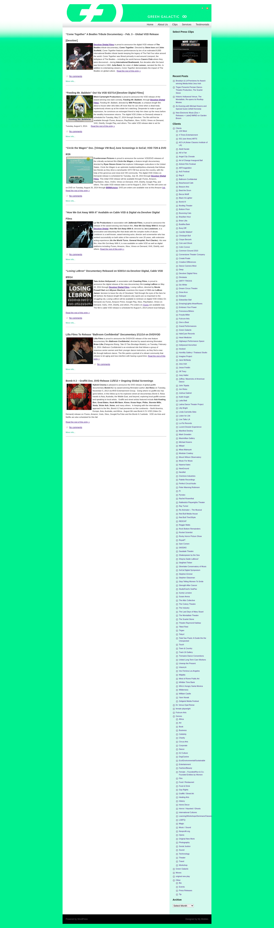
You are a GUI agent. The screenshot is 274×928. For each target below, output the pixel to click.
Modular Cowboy (186, 453)
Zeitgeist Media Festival (189, 701)
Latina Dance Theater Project (191, 404)
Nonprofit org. (184, 831)
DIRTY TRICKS (185, 281)
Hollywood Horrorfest (188, 345)
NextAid (182, 472)
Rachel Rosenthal (186, 498)
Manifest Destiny (186, 431)
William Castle (185, 694)
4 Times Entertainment (188, 135)
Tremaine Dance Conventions (191, 656)
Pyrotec (182, 495)
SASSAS (182, 548)
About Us (163, 24)
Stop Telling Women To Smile (191, 581)
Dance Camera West (187, 266)
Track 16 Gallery (186, 652)
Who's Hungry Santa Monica (191, 686)
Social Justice (184, 846)
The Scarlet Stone (186, 619)
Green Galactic (185, 330)
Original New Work (187, 839)
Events (182, 887)
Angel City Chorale (187, 156)
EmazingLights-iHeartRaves (190, 304)
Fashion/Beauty (185, 768)
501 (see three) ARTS (188, 139)
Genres (179, 716)
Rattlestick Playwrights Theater (192, 502)
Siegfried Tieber (185, 563)
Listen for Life (184, 416)
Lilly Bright (183, 408)
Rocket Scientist (185, 532)
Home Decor (184, 805)
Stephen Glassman (187, 578)
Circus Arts (183, 742)
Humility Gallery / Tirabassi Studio (193, 352)
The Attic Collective (187, 600)
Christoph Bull (185, 236)
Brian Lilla (183, 221)
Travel (181, 861)
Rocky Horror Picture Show (190, 536)
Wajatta (182, 675)
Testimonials (202, 24)
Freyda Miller (184, 315)
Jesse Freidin (184, 367)
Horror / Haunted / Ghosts (190, 808)
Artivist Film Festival (187, 164)
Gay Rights (183, 790)
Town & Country (185, 648)
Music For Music (186, 461)
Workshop (183, 865)
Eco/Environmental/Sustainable (192, 760)
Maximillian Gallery (187, 438)
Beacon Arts (184, 187)
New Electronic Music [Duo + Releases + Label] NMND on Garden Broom (191, 115)
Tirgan (181, 630)
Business (183, 730)
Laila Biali (183, 400)
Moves (178, 873)
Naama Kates (184, 465)
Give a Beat (184, 322)
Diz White (183, 285)
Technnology (184, 854)
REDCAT (183, 521)
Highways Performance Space (191, 341)
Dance (181, 749)
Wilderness (183, 690)
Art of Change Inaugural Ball (191, 160)
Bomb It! (182, 202)
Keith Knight (184, 397)
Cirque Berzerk (185, 239)
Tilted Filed (183, 627)
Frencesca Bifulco (186, 311)
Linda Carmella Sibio (187, 412)
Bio (180, 883)
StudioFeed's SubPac (188, 589)
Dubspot (182, 296)
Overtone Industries (187, 476)
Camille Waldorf (185, 232)
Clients (179, 128)
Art (180, 723)
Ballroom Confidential (188, 179)
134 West (183, 131)
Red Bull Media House (188, 514)
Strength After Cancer (188, 585)
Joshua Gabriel (185, 393)
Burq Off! (182, 228)
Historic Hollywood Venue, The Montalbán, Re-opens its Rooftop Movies (189, 99)
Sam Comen (184, 544)
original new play (183, 876)
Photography (184, 842)
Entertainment (185, 764)
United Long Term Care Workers (192, 660)
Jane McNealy (185, 360)
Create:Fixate (184, 258)
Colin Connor (184, 247)
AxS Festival (184, 171)
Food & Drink (184, 786)
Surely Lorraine (185, 593)
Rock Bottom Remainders (189, 529)
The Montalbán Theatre (189, 615)
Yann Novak (184, 697)
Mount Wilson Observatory (190, 457)
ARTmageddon (185, 168)
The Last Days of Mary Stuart (191, 612)
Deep (181, 269)
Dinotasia (183, 277)
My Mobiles (203, 919)
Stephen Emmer (186, 574)
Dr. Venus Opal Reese (185, 705)
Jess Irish (183, 364)
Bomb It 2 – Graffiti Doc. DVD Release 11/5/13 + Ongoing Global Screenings (109, 380)
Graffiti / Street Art (186, 793)
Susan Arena (184, 596)
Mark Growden (185, 434)
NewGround (184, 468)
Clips (175, 24)
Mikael (181, 446)
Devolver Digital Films (104, 44)
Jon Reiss (183, 389)
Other (178, 880)
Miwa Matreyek (185, 450)
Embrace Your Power (188, 307)
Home (150, 24)
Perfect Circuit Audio (187, 483)
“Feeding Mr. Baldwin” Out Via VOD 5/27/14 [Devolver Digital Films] (105, 92)
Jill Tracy (182, 371)
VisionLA (182, 667)
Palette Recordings (187, 480)
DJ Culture (183, 753)
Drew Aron (183, 292)
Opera (181, 835)
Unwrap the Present (187, 663)
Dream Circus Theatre (188, 288)
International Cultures (188, 812)
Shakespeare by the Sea (189, 555)
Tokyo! (181, 634)
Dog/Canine (184, 757)
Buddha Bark (184, 224)
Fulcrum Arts (184, 319)
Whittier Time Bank (187, 682)
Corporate (183, 745)
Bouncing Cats (185, 213)
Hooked (182, 349)
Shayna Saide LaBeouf (188, 559)
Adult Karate (184, 149)
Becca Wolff (184, 194)
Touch (181, 644)
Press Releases (185, 890)
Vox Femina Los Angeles (189, 671)
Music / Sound (185, 827)
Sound (181, 850)
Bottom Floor (184, 209)
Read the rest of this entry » (129, 71)
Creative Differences (187, 262)
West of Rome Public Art (189, 679)
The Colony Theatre (187, 604)
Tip (180, 894)
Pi (180, 491)
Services (186, 24)
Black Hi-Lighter (185, 198)
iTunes (146, 305)
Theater (182, 858)
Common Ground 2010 (188, 251)
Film (180, 778)
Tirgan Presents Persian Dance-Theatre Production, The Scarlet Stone (189, 90)
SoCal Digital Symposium (189, 570)
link (163, 188)
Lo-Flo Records (185, 423)
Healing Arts (184, 797)
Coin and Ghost (185, 243)
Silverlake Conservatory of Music (192, 566)
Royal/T (182, 540)
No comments (75, 76)
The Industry (184, 608)
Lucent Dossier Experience (190, 427)
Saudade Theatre (186, 551)
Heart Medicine (185, 337)
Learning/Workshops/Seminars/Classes (195, 816)
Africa (181, 719)
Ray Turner (183, 506)
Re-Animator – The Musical (190, 510)
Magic (181, 824)
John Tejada (184, 385)
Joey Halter (184, 375)
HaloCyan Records (187, 334)
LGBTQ (182, 820)
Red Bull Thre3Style (187, 517)
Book (181, 727)
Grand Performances (187, 326)
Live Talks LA (184, 419)
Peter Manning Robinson (189, 487)
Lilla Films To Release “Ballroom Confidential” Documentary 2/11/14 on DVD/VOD (113, 334)
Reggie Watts (184, 525)
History (182, 801)
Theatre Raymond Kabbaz (190, 623)
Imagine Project (185, 356)
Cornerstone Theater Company (192, 254)
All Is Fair (183, 153)
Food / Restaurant (186, 782)
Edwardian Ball (185, 300)
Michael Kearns (185, 442)
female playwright (183, 709)
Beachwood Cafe (186, 183)
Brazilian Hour (185, 217)
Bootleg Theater (185, 206)
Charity (182, 738)
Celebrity (182, 734)
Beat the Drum (185, 190)
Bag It (181, 175)
